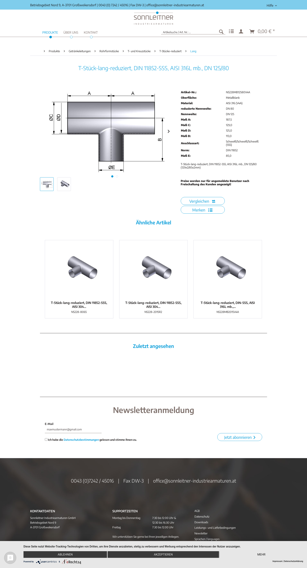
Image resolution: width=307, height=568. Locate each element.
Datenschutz (201, 516)
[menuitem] (270, 5)
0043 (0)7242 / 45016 (92, 481)
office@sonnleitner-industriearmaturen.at (175, 5)
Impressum (278, 561)
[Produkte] (50, 32)
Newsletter (201, 533)
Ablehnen (65, 554)
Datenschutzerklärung (293, 561)
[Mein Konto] (241, 31)
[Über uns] (71, 32)
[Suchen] (221, 31)
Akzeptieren (163, 554)
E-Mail (49, 424)
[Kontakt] (90, 32)
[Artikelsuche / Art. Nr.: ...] (193, 31)
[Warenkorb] (262, 31)
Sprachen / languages (206, 539)
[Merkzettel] (231, 31)
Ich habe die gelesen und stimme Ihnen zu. (91, 439)
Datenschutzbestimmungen (81, 439)
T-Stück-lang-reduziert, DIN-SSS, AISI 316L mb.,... (228, 305)
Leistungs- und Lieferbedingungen (215, 527)
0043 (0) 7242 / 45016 (113, 5)
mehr (261, 554)
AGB (197, 510)
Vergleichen (202, 201)
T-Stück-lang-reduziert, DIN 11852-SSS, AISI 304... (79, 305)
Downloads (201, 522)
